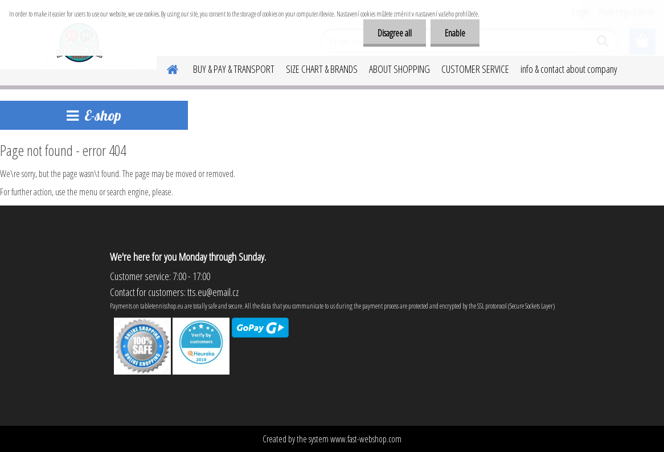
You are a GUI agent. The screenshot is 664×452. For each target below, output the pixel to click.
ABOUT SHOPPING (399, 69)
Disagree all (395, 33)
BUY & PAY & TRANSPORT (233, 69)
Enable (455, 33)
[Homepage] (165, 68)
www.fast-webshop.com (365, 439)
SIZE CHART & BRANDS (322, 69)
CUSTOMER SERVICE (475, 69)
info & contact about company (568, 69)
